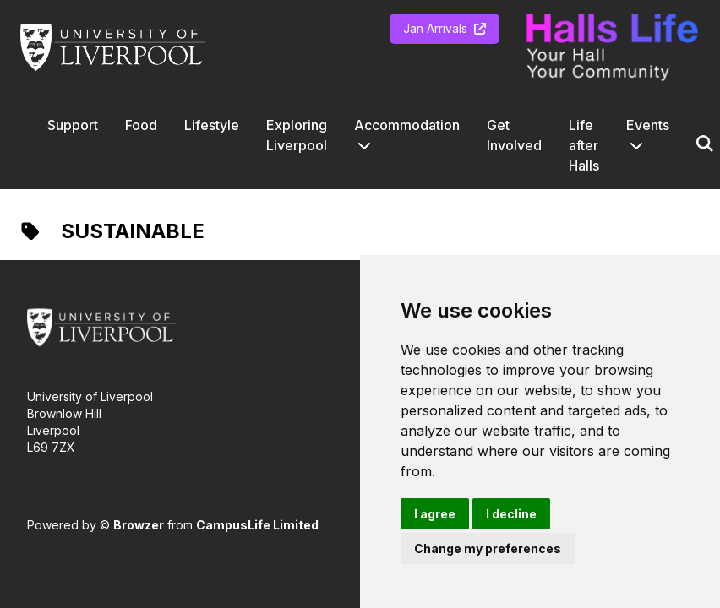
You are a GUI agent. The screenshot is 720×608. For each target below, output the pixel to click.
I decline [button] (511, 514)
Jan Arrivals (444, 28)
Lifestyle (211, 125)
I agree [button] (434, 514)
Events (647, 125)
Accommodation (407, 125)
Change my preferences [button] (487, 548)
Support (72, 125)
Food (141, 125)
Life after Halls (584, 145)
